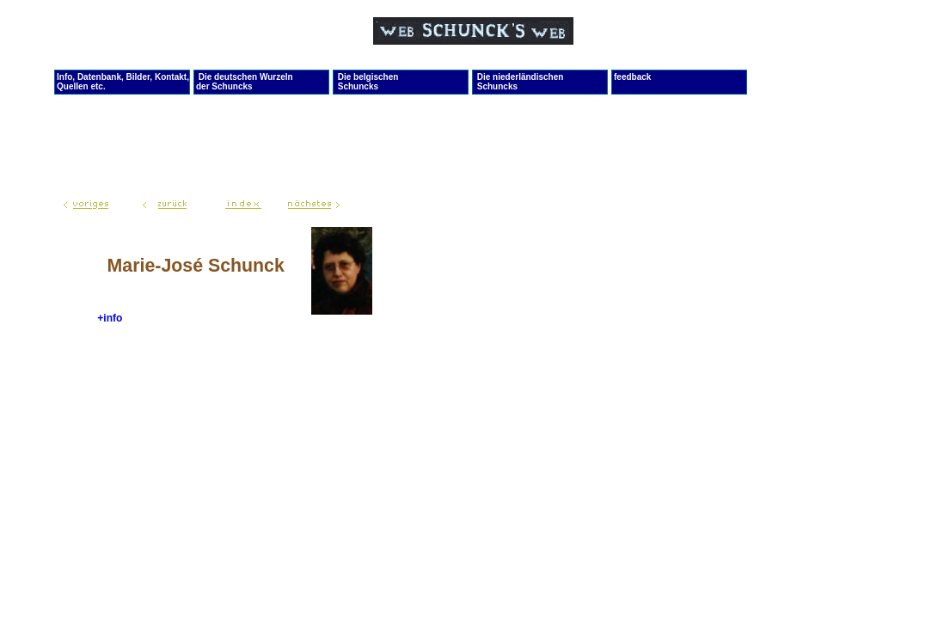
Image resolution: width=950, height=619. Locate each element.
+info (109, 318)
